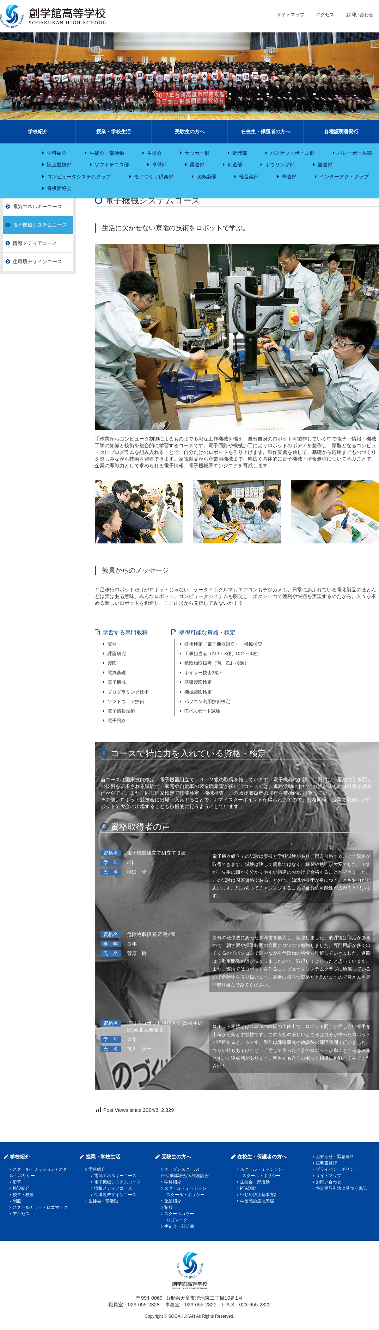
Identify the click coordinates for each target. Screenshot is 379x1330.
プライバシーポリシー (337, 1169)
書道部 (325, 164)
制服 (17, 1201)
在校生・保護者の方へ (265, 131)
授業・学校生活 (113, 131)
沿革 (17, 1182)
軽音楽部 (249, 176)
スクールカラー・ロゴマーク (40, 1207)
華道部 (289, 176)
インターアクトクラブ (344, 176)
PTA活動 (248, 1188)
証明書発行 (326, 1162)
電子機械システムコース (40, 225)
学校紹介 (38, 131)
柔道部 (197, 164)
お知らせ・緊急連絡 (335, 1156)
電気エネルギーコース (37, 206)
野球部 (239, 153)
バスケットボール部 (292, 153)
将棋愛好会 (59, 188)
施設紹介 (21, 1188)
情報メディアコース (35, 243)
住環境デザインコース (37, 261)
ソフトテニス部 (111, 164)
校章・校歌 (23, 1194)
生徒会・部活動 (107, 153)
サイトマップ (290, 14)
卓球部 (159, 164)
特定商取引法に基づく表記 (341, 1188)
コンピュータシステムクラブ (79, 176)
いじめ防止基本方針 (259, 1194)
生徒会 (154, 153)
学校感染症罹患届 (257, 1201)
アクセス (325, 14)
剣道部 (234, 164)
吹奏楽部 (206, 176)
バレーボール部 (354, 153)
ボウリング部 (280, 164)
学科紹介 (57, 153)
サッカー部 (197, 153)
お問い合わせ (359, 14)
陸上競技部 (59, 164)
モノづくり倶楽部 (153, 176)
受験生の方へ (189, 131)
